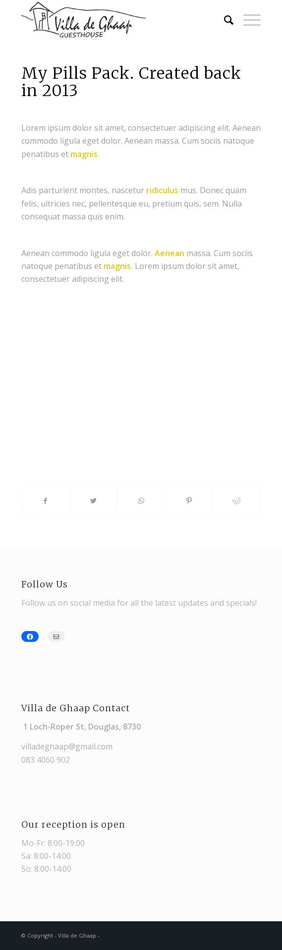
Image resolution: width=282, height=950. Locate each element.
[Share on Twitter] (93, 501)
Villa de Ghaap (77, 935)
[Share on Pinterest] (189, 501)
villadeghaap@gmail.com (67, 746)
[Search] (223, 20)
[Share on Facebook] (45, 501)
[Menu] (247, 20)
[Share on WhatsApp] (141, 501)
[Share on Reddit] (236, 501)
